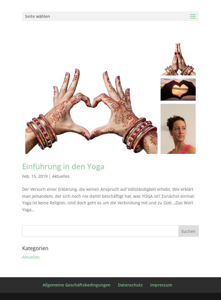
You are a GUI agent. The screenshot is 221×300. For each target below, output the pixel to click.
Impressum (161, 285)
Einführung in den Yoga (63, 166)
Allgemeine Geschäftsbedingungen (76, 285)
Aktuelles (61, 176)
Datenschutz (130, 285)
